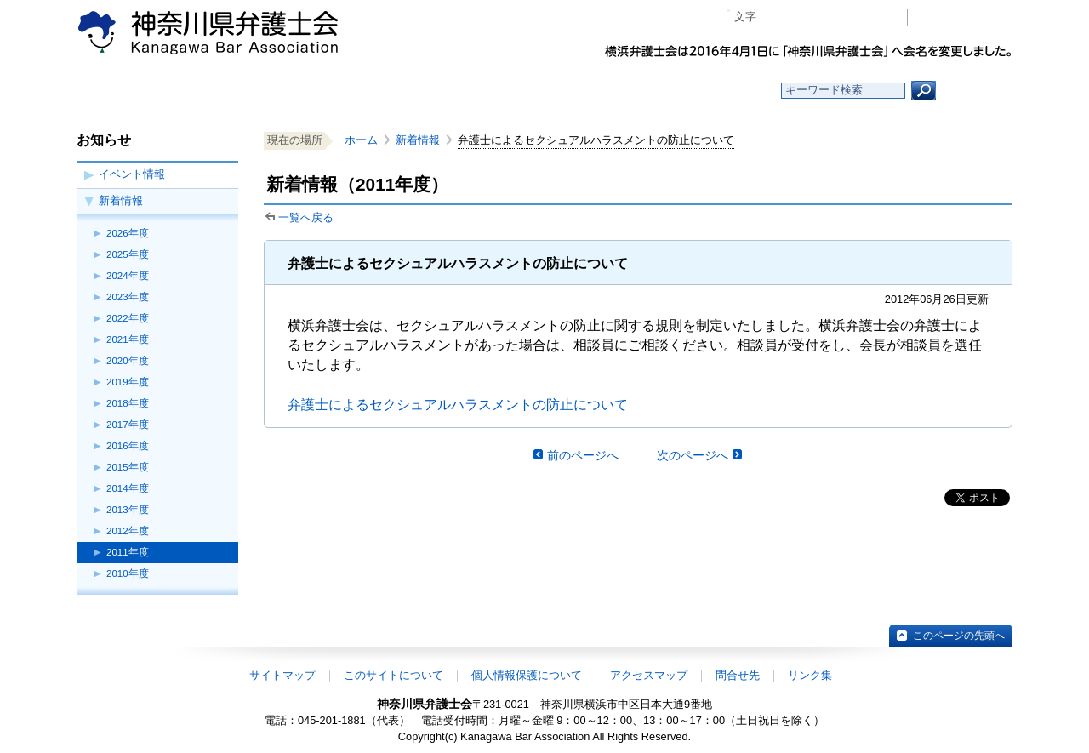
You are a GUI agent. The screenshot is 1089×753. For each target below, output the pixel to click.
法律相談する (585, 91)
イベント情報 (132, 174)
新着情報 (121, 200)
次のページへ (692, 455)
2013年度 (127, 510)
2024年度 (127, 276)
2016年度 (127, 446)
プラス (828, 17)
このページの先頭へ (959, 636)
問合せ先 (738, 675)
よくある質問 (709, 91)
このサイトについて (393, 675)
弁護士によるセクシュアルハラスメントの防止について (458, 404)
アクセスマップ (648, 675)
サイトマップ (282, 675)
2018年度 (127, 403)
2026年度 (127, 233)
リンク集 (810, 675)
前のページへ (583, 455)
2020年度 (127, 361)
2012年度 (127, 531)
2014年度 (127, 488)
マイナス (776, 17)
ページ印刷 (869, 17)
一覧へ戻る (306, 217)
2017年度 (127, 424)
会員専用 (964, 17)
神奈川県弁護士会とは (461, 91)
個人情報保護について (526, 675)
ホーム (215, 91)
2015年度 (127, 467)
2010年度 (127, 573)
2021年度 (127, 339)
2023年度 (127, 297)
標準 (802, 17)
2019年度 (127, 382)
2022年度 (127, 318)
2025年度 (127, 254)
